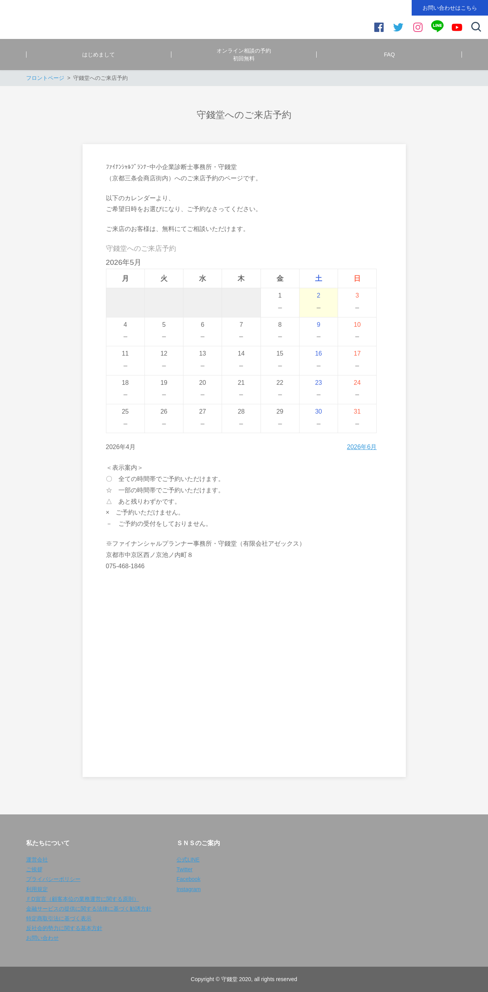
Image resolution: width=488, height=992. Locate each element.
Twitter (184, 869)
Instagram (188, 889)
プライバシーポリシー (53, 879)
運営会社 (37, 859)
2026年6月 (362, 447)
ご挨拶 (34, 869)
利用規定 (37, 889)
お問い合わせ (42, 938)
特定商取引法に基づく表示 (59, 918)
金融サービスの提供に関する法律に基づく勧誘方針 (89, 909)
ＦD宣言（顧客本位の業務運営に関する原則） (82, 899)
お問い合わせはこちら (450, 8)
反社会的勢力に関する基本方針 (64, 928)
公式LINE (187, 859)
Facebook (188, 879)
